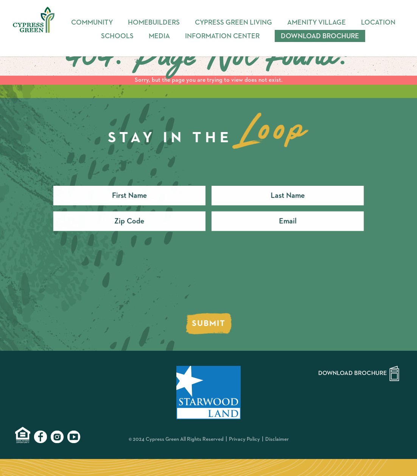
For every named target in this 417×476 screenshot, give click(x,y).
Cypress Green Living (233, 22)
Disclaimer (277, 439)
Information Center (222, 36)
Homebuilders (154, 22)
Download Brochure (320, 36)
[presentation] (111, 279)
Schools (117, 36)
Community (92, 22)
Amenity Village (316, 22)
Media (159, 36)
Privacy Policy (244, 439)
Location (378, 22)
